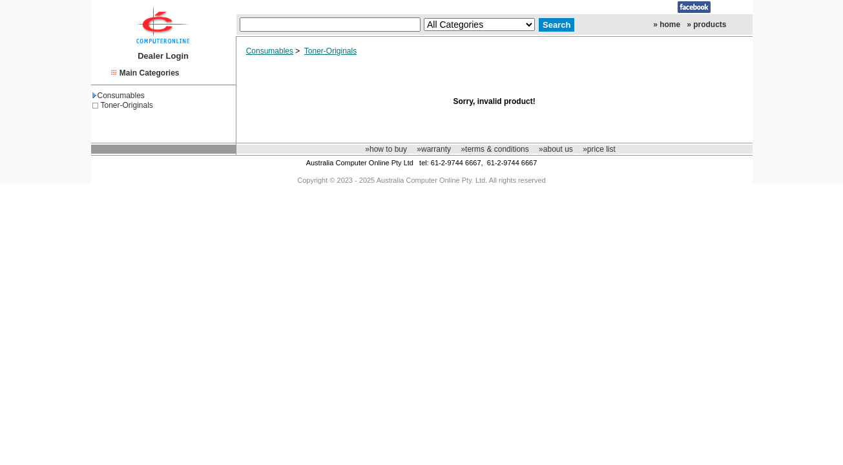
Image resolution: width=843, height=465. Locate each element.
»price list (599, 149)
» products (706, 24)
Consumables (118, 95)
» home (666, 24)
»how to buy (386, 149)
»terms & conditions (494, 149)
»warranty (434, 149)
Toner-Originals (127, 105)
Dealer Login (163, 56)
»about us (556, 149)
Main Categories (150, 73)
